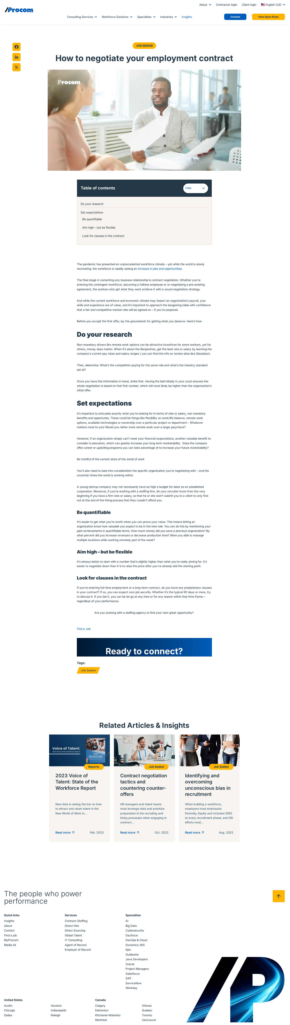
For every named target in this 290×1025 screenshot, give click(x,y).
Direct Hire (72, 927)
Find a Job (83, 630)
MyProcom (12, 941)
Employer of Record (78, 951)
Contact (10, 932)
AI (126, 922)
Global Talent (73, 937)
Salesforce (132, 975)
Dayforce (131, 937)
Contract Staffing (76, 922)
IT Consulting (73, 941)
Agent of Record (76, 946)
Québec (147, 1012)
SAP (128, 980)
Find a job (11, 937)
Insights (187, 17)
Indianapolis (58, 1012)
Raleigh (56, 1016)
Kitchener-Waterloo (107, 1016)
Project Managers (137, 970)
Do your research (92, 203)
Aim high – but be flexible (99, 227)
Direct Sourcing (75, 932)
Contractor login (226, 4)
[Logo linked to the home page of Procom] (19, 10)
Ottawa (146, 1007)
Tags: (81, 664)
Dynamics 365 (134, 946)
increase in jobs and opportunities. (160, 268)
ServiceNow (133, 985)
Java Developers (136, 960)
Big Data (131, 927)
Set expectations (92, 212)
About (203, 4)
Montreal (101, 1021)
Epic (128, 951)
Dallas (9, 1016)
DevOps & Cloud (136, 941)
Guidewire (131, 956)
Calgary (100, 1007)
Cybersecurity (134, 932)
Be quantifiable (92, 219)
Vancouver (149, 1021)
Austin (9, 1007)
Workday (131, 989)
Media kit (11, 946)
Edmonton (101, 1012)
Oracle (129, 965)
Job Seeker (144, 45)
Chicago (10, 1012)
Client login (249, 4)
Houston (56, 1007)
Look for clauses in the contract (104, 235)
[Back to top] (278, 898)
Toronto (147, 1016)
